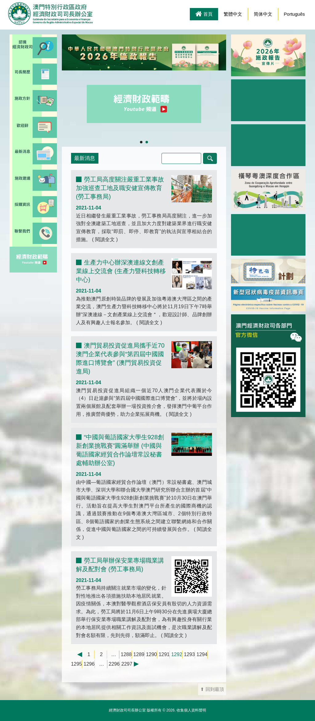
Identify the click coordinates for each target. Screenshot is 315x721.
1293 (189, 654)
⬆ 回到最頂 (212, 689)
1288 (126, 654)
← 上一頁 (76, 654)
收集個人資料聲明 (191, 710)
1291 (164, 654)
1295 (76, 664)
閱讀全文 (105, 239)
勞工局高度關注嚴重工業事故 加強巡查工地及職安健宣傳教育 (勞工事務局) (120, 188)
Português (294, 14)
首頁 (204, 14)
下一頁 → (139, 664)
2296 (114, 664)
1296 (89, 664)
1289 (139, 654)
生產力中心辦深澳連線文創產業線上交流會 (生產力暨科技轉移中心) (121, 271)
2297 (127, 664)
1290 (151, 654)
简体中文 (263, 14)
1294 (202, 654)
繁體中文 (233, 14)
